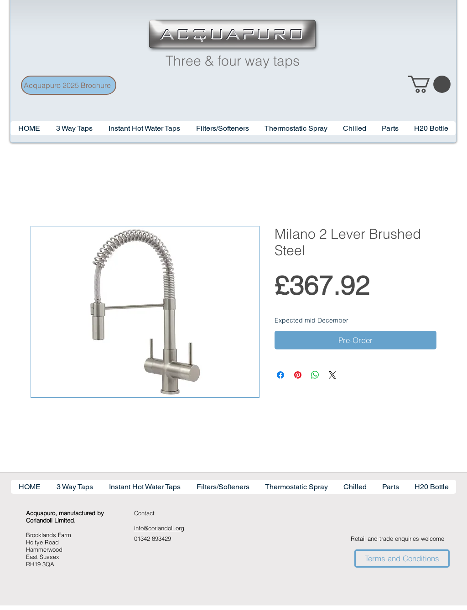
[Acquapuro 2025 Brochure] (68, 85)
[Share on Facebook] (280, 374)
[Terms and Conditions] (402, 558)
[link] (429, 84)
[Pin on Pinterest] (297, 374)
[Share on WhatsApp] (315, 374)
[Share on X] (332, 374)
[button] (144, 128)
